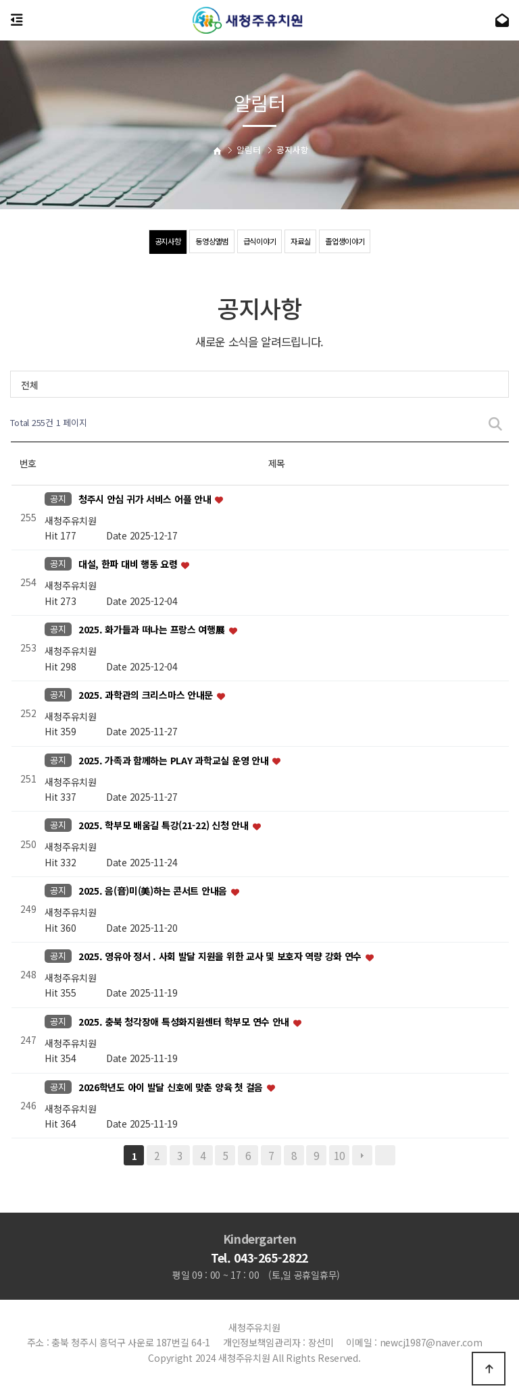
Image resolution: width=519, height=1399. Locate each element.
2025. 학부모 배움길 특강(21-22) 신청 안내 (164, 826)
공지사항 (161, 241)
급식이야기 (259, 241)
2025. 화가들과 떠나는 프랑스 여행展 (153, 630)
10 (339, 1155)
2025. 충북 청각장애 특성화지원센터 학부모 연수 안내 (185, 1021)
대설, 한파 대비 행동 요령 (129, 564)
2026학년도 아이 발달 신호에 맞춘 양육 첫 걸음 (172, 1087)
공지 (58, 498)
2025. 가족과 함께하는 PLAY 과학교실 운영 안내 (174, 760)
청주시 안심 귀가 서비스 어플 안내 (146, 499)
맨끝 (385, 1155)
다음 (362, 1155)
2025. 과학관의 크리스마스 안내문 (147, 695)
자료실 (303, 241)
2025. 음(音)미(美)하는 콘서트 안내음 (154, 891)
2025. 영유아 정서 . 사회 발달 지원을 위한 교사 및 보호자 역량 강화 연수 (221, 956)
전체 (29, 385)
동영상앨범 (209, 241)
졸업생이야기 (350, 241)
